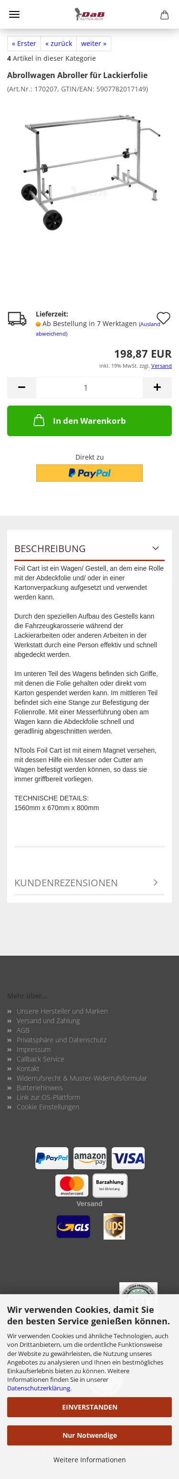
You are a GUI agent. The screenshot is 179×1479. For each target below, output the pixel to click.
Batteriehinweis (40, 1087)
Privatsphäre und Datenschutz (61, 1039)
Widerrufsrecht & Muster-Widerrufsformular (82, 1078)
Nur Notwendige (90, 1435)
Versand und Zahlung (48, 1020)
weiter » (93, 43)
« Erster (24, 43)
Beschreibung (50, 548)
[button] (21, 387)
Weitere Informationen (89, 1459)
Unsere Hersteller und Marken (62, 1011)
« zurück (58, 43)
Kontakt (28, 1068)
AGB (23, 1030)
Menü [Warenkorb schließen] (14, 14)
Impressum (34, 1049)
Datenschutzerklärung (38, 1388)
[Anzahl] (89, 387)
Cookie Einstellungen (48, 1106)
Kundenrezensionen (66, 882)
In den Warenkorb (79, 420)
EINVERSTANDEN (89, 1406)
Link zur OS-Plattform (48, 1097)
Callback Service (40, 1058)
